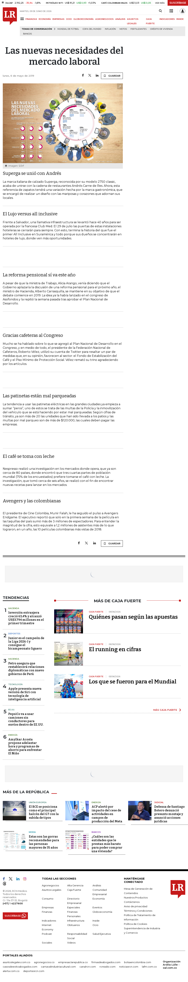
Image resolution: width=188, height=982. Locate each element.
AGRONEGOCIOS (104, 19)
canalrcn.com (87, 966)
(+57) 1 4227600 (13, 903)
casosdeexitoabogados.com (20, 966)
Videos (71, 942)
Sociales (47, 942)
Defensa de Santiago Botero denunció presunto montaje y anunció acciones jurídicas (169, 814)
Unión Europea (37, 802)
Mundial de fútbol (68, 29)
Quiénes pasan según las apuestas (133, 617)
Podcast (47, 933)
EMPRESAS (58, 19)
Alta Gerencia (75, 885)
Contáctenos (132, 901)
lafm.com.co (149, 966)
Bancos (27, 34)
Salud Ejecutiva (102, 933)
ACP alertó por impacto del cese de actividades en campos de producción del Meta (107, 814)
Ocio (95, 925)
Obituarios (73, 925)
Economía (99, 898)
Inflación (110, 29)
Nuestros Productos (136, 897)
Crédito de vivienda (161, 29)
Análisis (97, 885)
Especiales (73, 907)
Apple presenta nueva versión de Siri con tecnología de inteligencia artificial (24, 694)
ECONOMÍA (45, 19)
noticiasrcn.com (128, 966)
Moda (32, 832)
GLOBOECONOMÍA (83, 19)
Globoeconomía (102, 911)
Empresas (48, 907)
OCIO (69, 19)
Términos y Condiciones (138, 910)
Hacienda (13, 608)
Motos (123, 29)
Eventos (97, 907)
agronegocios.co (44, 962)
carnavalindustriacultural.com (58, 966)
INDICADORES (167, 19)
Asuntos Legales (51, 889)
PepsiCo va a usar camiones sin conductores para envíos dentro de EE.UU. (26, 719)
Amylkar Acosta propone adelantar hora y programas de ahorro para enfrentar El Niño (25, 746)
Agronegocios (50, 885)
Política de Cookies (135, 923)
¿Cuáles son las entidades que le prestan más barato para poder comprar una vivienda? (107, 844)
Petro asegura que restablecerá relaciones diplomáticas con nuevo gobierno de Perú (26, 669)
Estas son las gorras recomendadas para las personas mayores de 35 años (44, 842)
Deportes (14, 633)
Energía (12, 735)
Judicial (159, 802)
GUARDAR (111, 75)
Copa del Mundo (92, 29)
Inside (96, 920)
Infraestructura (75, 920)
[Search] (160, 11)
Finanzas (47, 911)
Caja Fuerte (74, 889)
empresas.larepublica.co (73, 962)
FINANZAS (31, 19)
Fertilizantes (139, 29)
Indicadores (49, 920)
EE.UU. (11, 709)
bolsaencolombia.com (137, 962)
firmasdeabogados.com (105, 962)
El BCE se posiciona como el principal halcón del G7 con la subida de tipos (44, 812)
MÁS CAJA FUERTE (165, 709)
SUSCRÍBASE (177, 2)
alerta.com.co (11, 971)
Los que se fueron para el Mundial (132, 681)
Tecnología (15, 684)
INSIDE (180, 19)
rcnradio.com (107, 966)
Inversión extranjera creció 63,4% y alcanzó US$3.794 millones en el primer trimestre (26, 618)
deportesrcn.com (33, 971)
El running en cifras (115, 649)
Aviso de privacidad (135, 906)
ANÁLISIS (120, 19)
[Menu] (23, 18)
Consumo (47, 898)
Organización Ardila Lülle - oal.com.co (171, 964)
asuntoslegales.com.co (16, 962)
